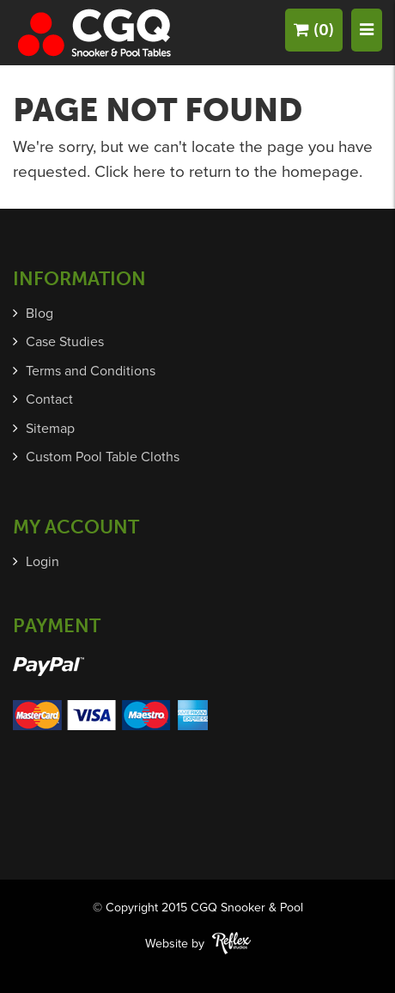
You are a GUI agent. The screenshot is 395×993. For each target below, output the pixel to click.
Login (42, 561)
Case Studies (65, 341)
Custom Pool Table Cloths (102, 457)
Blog (39, 313)
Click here (130, 171)
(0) (314, 30)
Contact (49, 399)
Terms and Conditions (90, 371)
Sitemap (50, 428)
